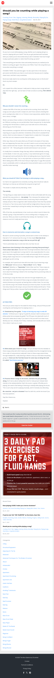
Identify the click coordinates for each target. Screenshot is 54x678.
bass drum (6, 615)
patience (24, 518)
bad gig (5, 605)
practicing (29, 518)
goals (15, 518)
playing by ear (44, 17)
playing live (23, 508)
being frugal (6, 641)
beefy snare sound (8, 630)
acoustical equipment (9, 547)
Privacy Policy (27, 668)
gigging (18, 17)
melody (30, 17)
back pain (6, 594)
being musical (7, 648)
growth (19, 518)
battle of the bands (9, 626)
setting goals (40, 518)
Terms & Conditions (27, 665)
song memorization (26, 20)
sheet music (15, 20)
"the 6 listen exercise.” (16, 360)
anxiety (5, 569)
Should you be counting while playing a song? (17, 526)
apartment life (7, 580)
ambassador (6, 565)
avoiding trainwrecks (9, 590)
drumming (11, 518)
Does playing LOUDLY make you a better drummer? (19, 505)
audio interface (7, 583)
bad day (5, 598)
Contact (27, 661)
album (5, 562)
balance (5, 608)
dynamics (5, 508)
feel (9, 508)
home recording (15, 508)
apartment (6, 572)
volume (43, 508)
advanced (5, 554)
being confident (7, 637)
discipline (5, 518)
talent (4, 519)
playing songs (7, 20)
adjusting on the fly (9, 551)
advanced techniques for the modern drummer (17, 558)
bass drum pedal (8, 619)
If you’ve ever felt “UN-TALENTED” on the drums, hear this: (21, 515)
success (47, 518)
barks (4, 612)
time (38, 508)
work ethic (9, 519)
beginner (5, 633)
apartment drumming (9, 576)
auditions (5, 587)
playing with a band (32, 508)
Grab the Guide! (27, 425)
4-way (5, 544)
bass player (6, 623)
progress (34, 518)
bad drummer (7, 601)
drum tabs (12, 17)
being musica (7, 644)
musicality (36, 17)
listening (24, 17)
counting (5, 17)
